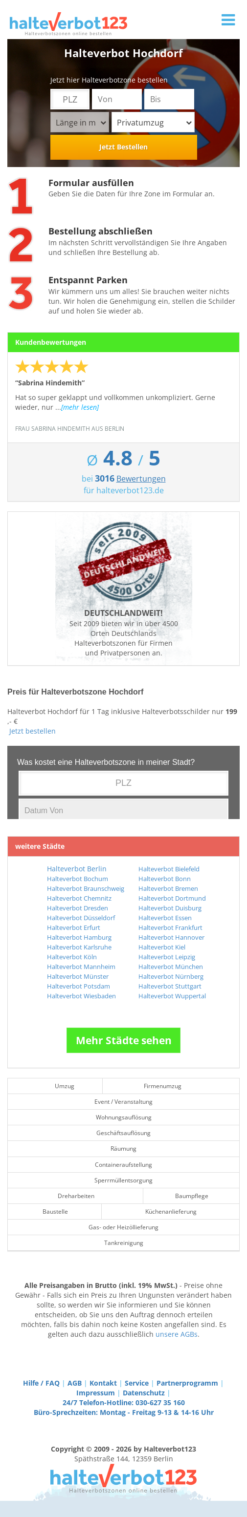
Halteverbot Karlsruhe (79, 947)
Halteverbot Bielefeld (169, 868)
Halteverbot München (170, 966)
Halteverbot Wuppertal (172, 995)
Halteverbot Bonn (164, 878)
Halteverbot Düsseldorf (81, 917)
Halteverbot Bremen (168, 888)
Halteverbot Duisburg (170, 908)
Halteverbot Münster (78, 976)
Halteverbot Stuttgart (170, 986)
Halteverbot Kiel (161, 947)
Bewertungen (141, 478)
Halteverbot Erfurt (73, 927)
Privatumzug (154, 122)
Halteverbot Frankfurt (170, 927)
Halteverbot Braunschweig (85, 888)
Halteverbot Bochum (77, 878)
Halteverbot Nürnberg (170, 976)
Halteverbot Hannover (171, 937)
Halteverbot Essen (165, 917)
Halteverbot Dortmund (172, 898)
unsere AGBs (177, 1334)
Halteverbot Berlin (77, 868)
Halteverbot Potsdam (78, 986)
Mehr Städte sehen (124, 1040)
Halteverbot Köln (72, 956)
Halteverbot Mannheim (81, 966)
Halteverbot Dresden (77, 908)
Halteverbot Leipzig (166, 956)
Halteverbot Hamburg (79, 937)
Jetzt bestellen (32, 731)
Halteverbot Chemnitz (79, 898)
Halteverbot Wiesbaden (81, 995)
